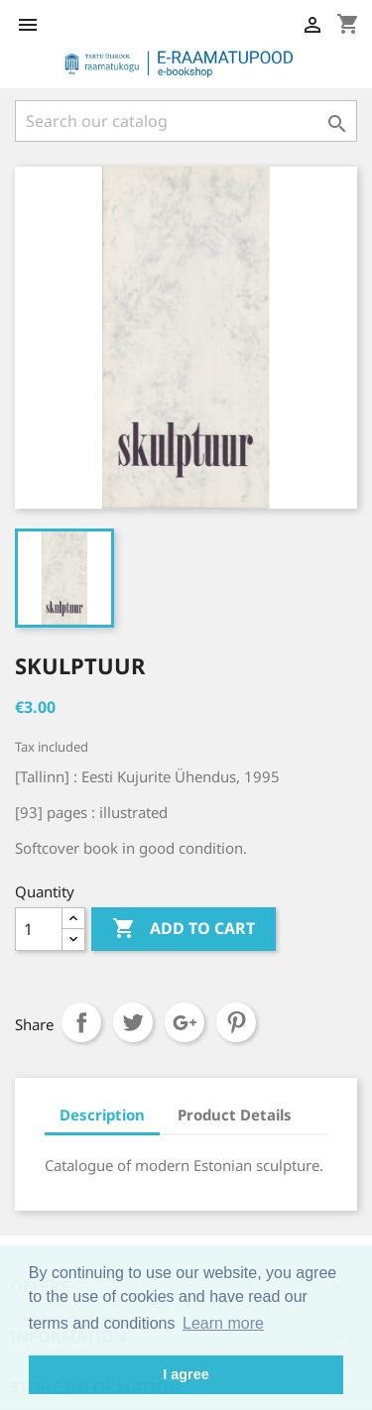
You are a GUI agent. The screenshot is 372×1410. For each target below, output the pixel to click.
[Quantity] (38, 929)
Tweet (133, 1022)
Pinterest (236, 1022)
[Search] (186, 121)
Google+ (184, 1022)
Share (81, 1022)
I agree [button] (185, 1374)
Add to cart (183, 929)
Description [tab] (102, 1114)
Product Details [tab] (235, 1114)
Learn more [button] (223, 1323)
